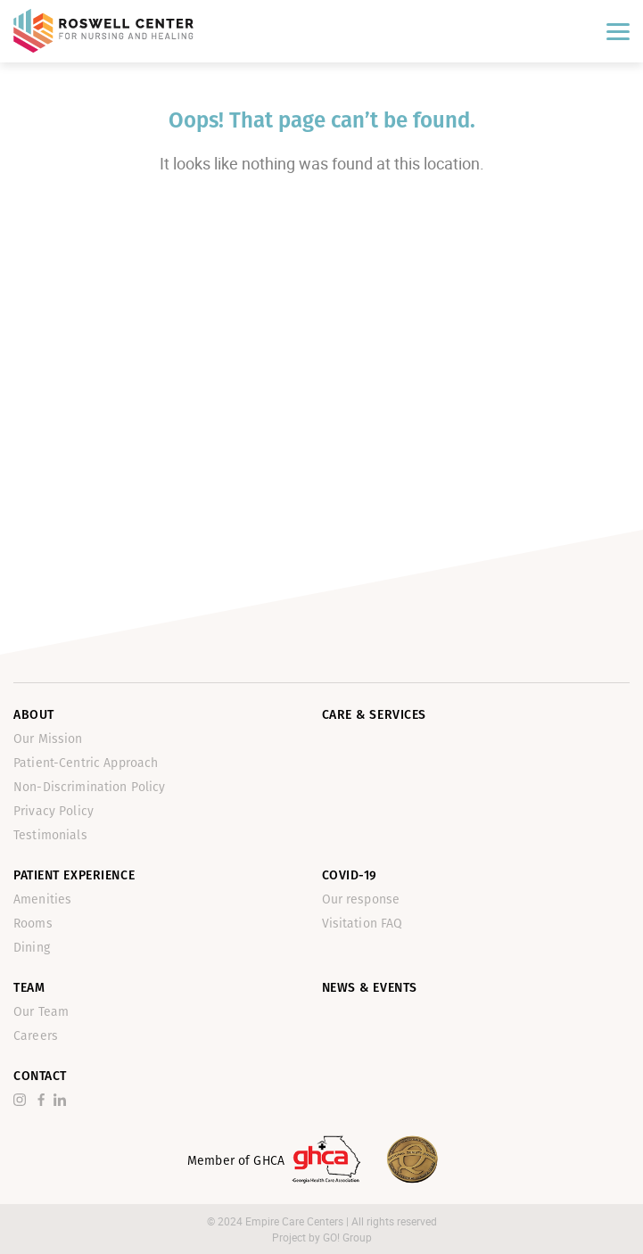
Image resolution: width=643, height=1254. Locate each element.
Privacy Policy (53, 811)
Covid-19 (349, 875)
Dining (31, 947)
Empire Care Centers (295, 1221)
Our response (361, 899)
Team (29, 987)
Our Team (41, 1011)
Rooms (33, 923)
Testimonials (50, 835)
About (33, 714)
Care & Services (374, 714)
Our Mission (48, 739)
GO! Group (347, 1237)
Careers (35, 1036)
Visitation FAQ (362, 923)
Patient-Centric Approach (85, 763)
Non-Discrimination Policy (89, 787)
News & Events (369, 987)
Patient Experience (74, 875)
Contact (40, 1076)
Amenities (42, 899)
